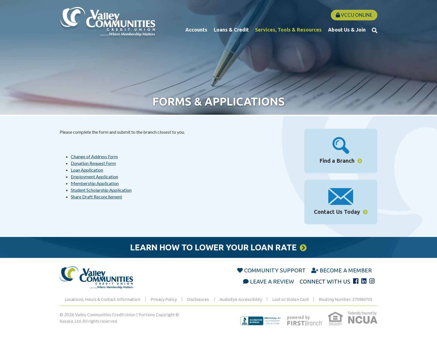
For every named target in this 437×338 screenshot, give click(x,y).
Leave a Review (272, 281)
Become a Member (346, 270)
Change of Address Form (94, 156)
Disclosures (198, 299)
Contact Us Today (337, 211)
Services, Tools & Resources (288, 29)
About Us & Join (347, 29)
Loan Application (87, 169)
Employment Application (94, 176)
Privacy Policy (163, 299)
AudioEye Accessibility (241, 299)
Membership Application (95, 183)
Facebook (355, 281)
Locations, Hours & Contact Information (102, 299)
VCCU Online (354, 15)
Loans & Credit (231, 29)
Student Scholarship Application (101, 190)
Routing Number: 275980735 (345, 299)
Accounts (196, 29)
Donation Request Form (93, 163)
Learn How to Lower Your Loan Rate (213, 247)
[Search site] (374, 30)
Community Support (275, 270)
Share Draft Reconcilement (96, 196)
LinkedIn (363, 281)
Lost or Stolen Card (290, 299)
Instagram (372, 281)
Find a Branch (337, 160)
